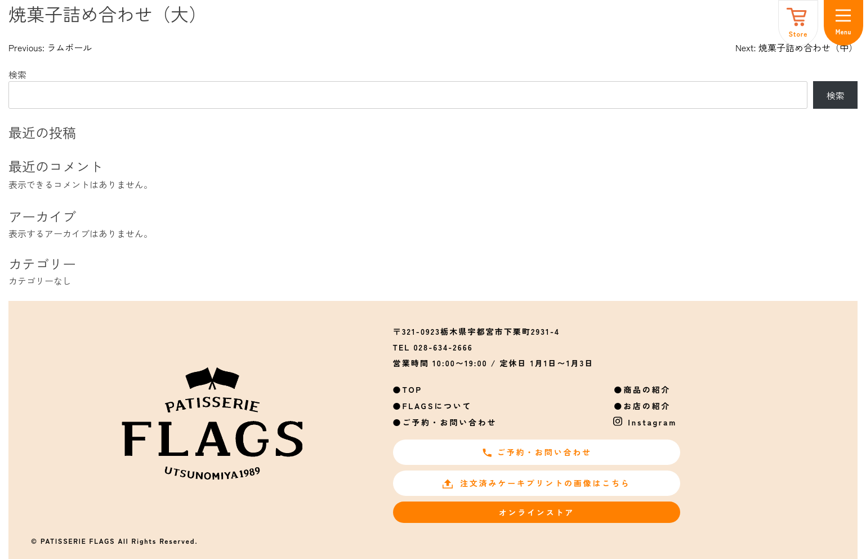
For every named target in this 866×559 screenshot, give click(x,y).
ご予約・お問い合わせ (449, 422)
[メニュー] (843, 23)
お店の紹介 (647, 405)
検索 (17, 74)
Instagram (652, 422)
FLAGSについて (437, 405)
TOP (412, 389)
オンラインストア (536, 512)
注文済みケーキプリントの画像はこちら (536, 483)
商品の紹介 (647, 389)
